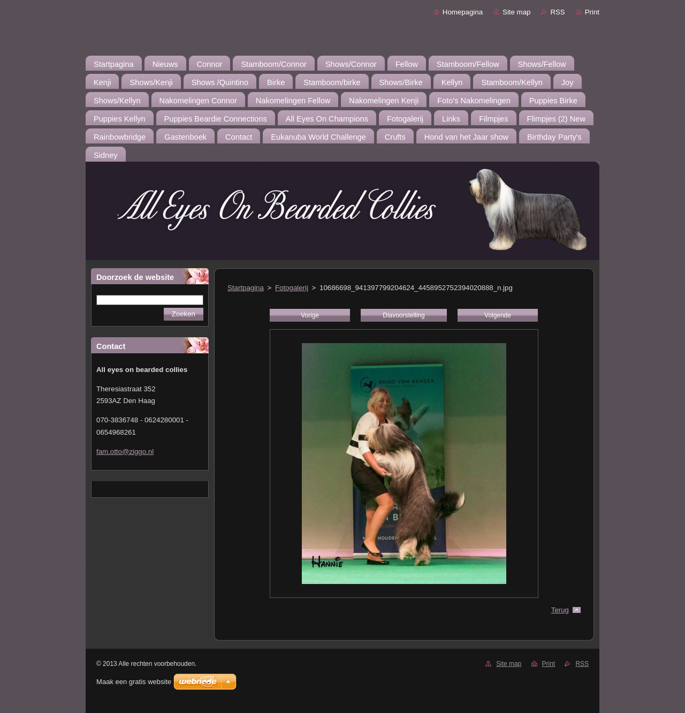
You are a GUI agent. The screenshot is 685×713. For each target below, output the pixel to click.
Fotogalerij (291, 288)
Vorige (310, 315)
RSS (557, 12)
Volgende (497, 315)
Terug (560, 610)
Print (592, 12)
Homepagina (463, 12)
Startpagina (245, 288)
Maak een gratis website (133, 682)
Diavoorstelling (403, 315)
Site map (516, 12)
